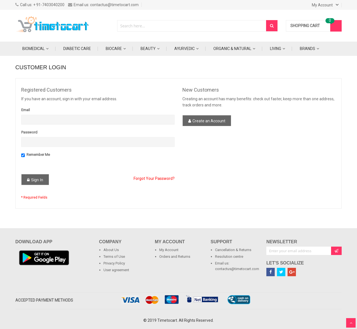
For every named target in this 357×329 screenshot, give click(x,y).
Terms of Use (114, 256)
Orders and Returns (174, 256)
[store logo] (53, 26)
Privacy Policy (114, 263)
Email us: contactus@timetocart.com (103, 5)
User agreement (116, 270)
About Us (111, 250)
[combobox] (191, 25)
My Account (168, 250)
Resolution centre (229, 256)
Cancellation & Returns (233, 250)
